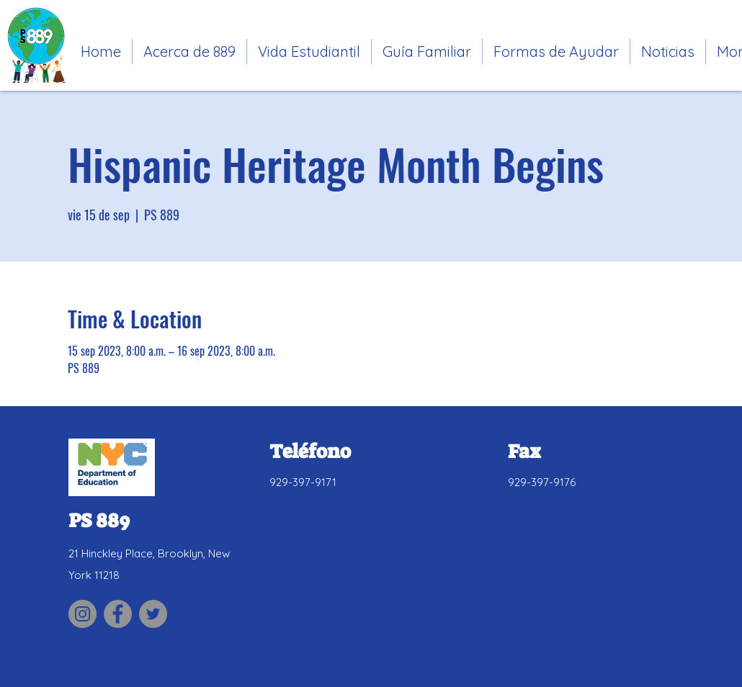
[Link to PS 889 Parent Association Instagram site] (82, 614)
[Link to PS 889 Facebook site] (118, 614)
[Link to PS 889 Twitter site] (153, 614)
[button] (309, 51)
